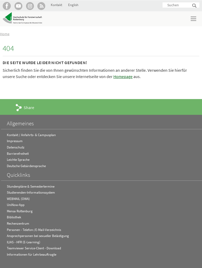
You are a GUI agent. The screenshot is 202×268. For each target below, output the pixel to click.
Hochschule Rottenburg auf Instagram (30, 6)
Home (4, 34)
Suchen (194, 6)
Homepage (123, 76)
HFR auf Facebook (7, 6)
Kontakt (56, 5)
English (73, 5)
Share (29, 107)
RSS (41, 6)
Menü (194, 18)
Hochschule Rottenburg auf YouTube (18, 6)
